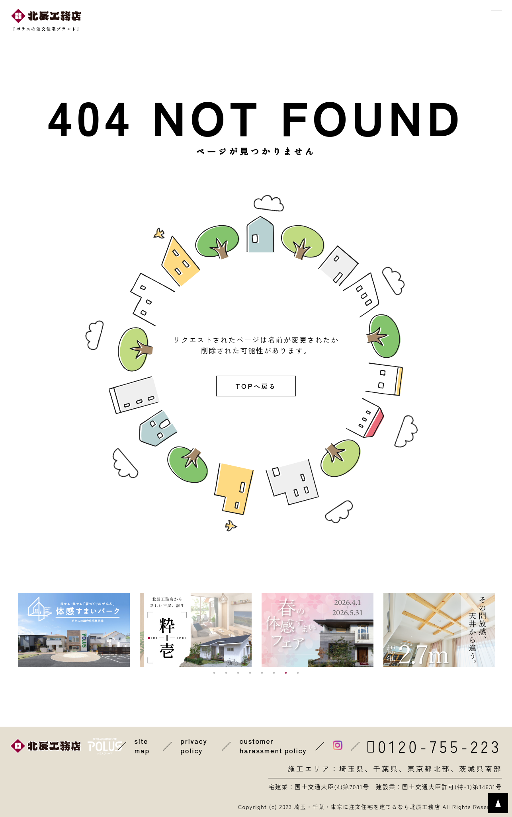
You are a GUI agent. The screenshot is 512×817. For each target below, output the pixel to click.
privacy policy (193, 746)
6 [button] (274, 673)
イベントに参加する (255, 19)
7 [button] (286, 673)
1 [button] (214, 673)
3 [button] (238, 673)
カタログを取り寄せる (322, 19)
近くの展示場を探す (188, 19)
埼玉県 (352, 769)
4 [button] (250, 673)
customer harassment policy (273, 746)
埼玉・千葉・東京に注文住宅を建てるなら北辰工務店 (366, 807)
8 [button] (298, 673)
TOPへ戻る (255, 386)
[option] (74, 630)
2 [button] (226, 673)
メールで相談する (389, 19)
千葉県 (386, 769)
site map (142, 746)
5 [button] (262, 673)
